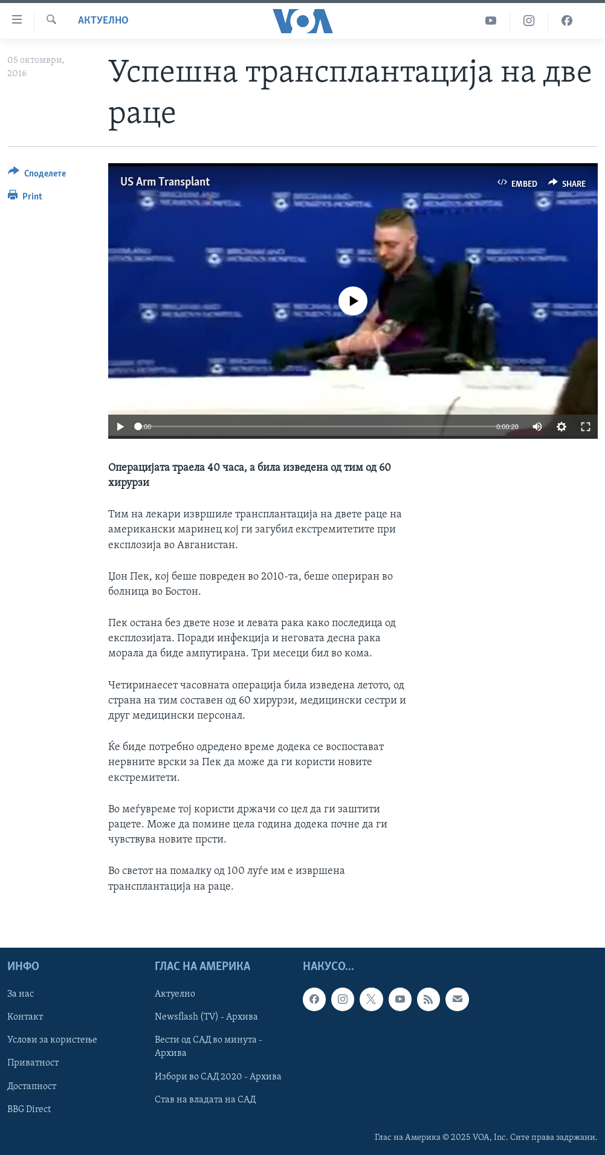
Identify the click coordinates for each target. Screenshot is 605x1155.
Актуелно (103, 21)
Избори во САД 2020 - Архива (218, 1076)
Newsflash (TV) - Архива (206, 1017)
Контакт (25, 1017)
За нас (20, 994)
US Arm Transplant (165, 182)
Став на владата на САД (205, 1099)
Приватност (33, 1063)
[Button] (37, 175)
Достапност (31, 1086)
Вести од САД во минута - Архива (208, 1046)
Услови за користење (52, 1040)
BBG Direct (29, 1109)
